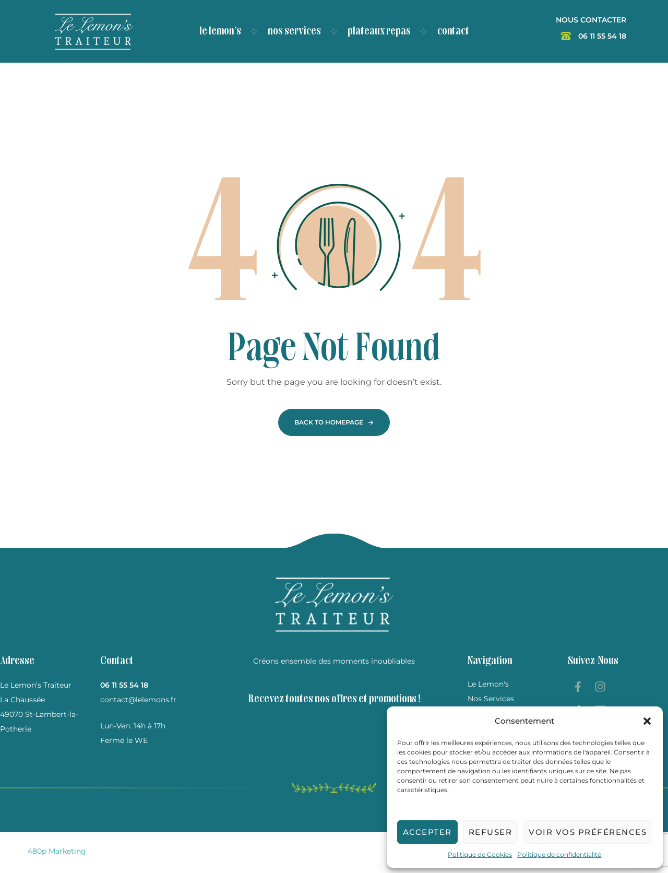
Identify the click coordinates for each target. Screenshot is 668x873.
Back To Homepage (328, 422)
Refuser (490, 832)
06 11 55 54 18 (124, 685)
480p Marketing (57, 851)
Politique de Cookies (480, 854)
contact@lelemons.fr (138, 699)
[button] (647, 721)
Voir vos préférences (588, 832)
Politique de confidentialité (559, 854)
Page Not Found (334, 350)
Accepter (427, 832)
